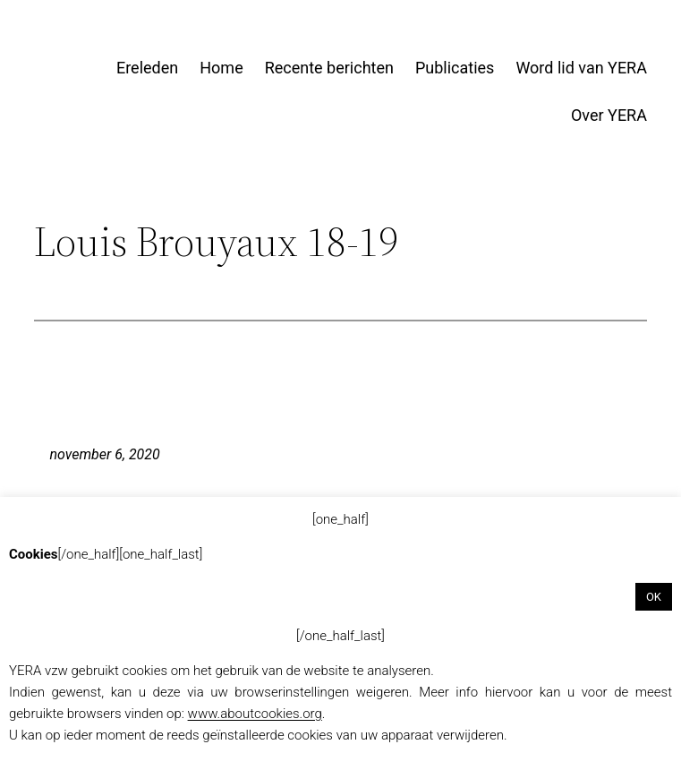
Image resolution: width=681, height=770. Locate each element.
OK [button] (653, 596)
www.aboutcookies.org (255, 714)
